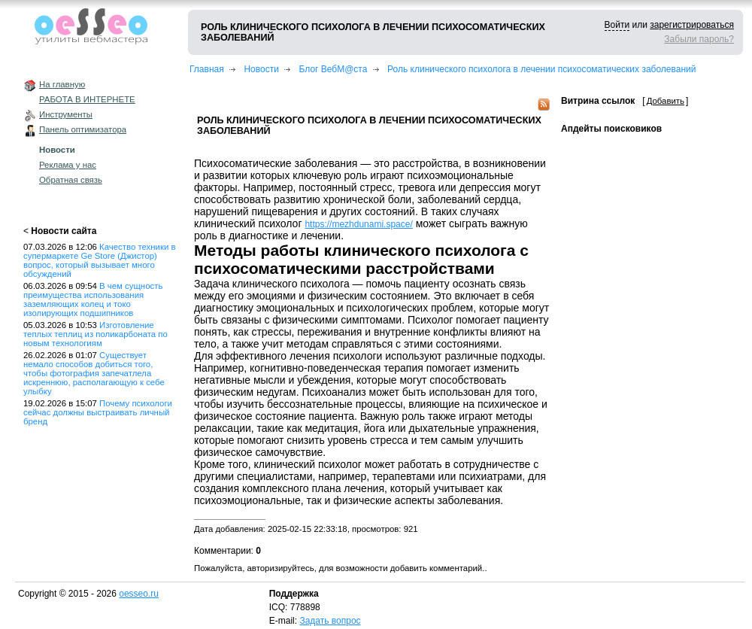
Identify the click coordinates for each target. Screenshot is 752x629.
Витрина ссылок (598, 101)
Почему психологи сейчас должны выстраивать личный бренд (97, 412)
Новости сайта (63, 231)
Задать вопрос (329, 620)
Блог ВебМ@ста (333, 69)
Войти (617, 25)
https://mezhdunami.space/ (358, 224)
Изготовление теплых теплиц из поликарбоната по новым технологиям (95, 334)
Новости (57, 149)
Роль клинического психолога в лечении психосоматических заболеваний (541, 69)
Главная (207, 69)
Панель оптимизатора (82, 129)
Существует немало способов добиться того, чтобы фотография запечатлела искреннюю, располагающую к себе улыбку (94, 373)
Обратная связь (70, 179)
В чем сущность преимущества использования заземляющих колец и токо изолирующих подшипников (92, 299)
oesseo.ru (139, 593)
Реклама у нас (67, 164)
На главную (62, 84)
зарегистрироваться (692, 25)
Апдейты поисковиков (611, 128)
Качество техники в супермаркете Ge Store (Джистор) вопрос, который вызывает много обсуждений (99, 260)
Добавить (665, 100)
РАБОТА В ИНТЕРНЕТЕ (87, 99)
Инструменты (65, 114)
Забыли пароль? (699, 39)
